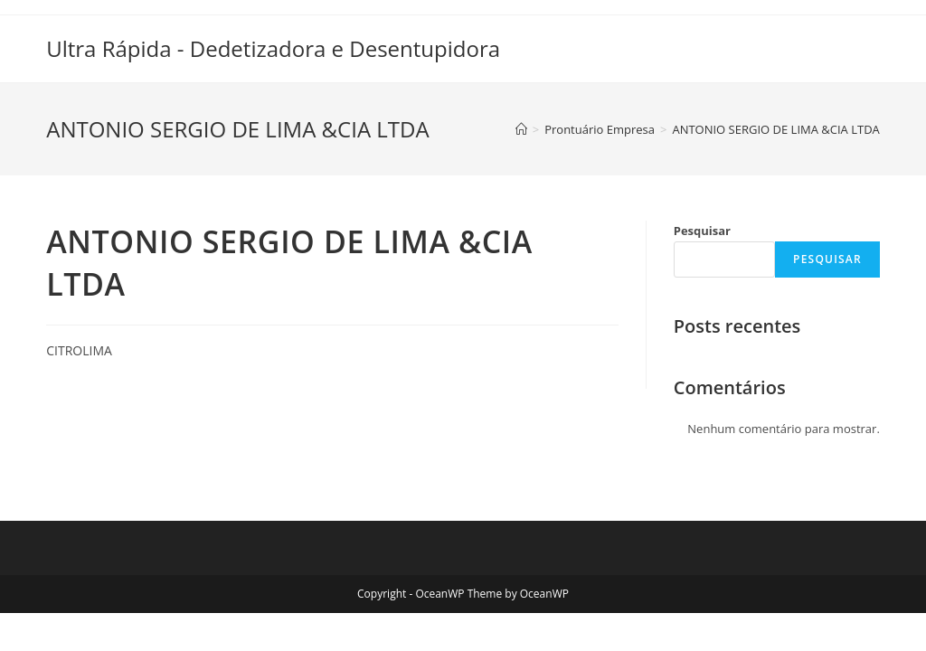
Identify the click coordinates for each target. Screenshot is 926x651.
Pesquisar (702, 230)
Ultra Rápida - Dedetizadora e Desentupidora (273, 48)
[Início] (521, 129)
